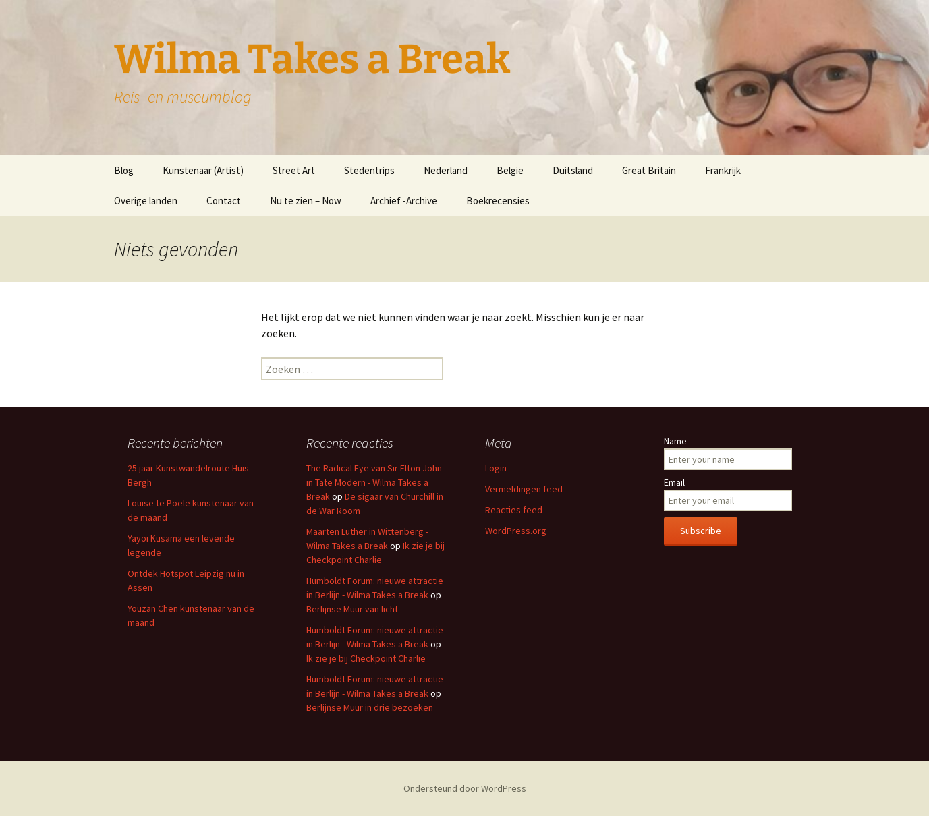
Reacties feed (513, 510)
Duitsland (573, 170)
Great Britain (649, 170)
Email (674, 482)
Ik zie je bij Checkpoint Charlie (366, 658)
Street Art (294, 170)
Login (496, 468)
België (510, 170)
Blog (124, 170)
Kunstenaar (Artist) (203, 170)
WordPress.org (515, 531)
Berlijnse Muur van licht (352, 609)
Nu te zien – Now (305, 200)
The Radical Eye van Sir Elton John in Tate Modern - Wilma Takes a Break (374, 482)
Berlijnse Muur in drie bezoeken (369, 707)
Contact (223, 200)
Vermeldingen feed (524, 489)
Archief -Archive (403, 200)
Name (675, 441)
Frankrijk (723, 170)
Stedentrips (369, 170)
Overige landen (145, 200)
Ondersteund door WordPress (464, 788)
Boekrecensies (498, 200)
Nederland (446, 170)
